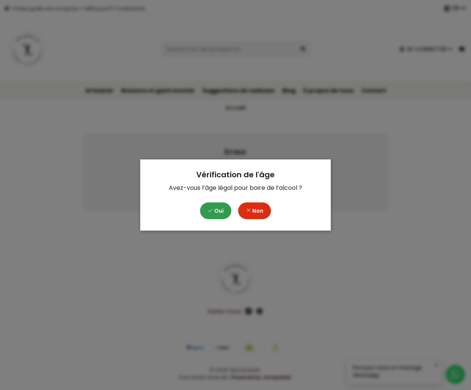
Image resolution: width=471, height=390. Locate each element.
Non (254, 211)
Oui (216, 211)
